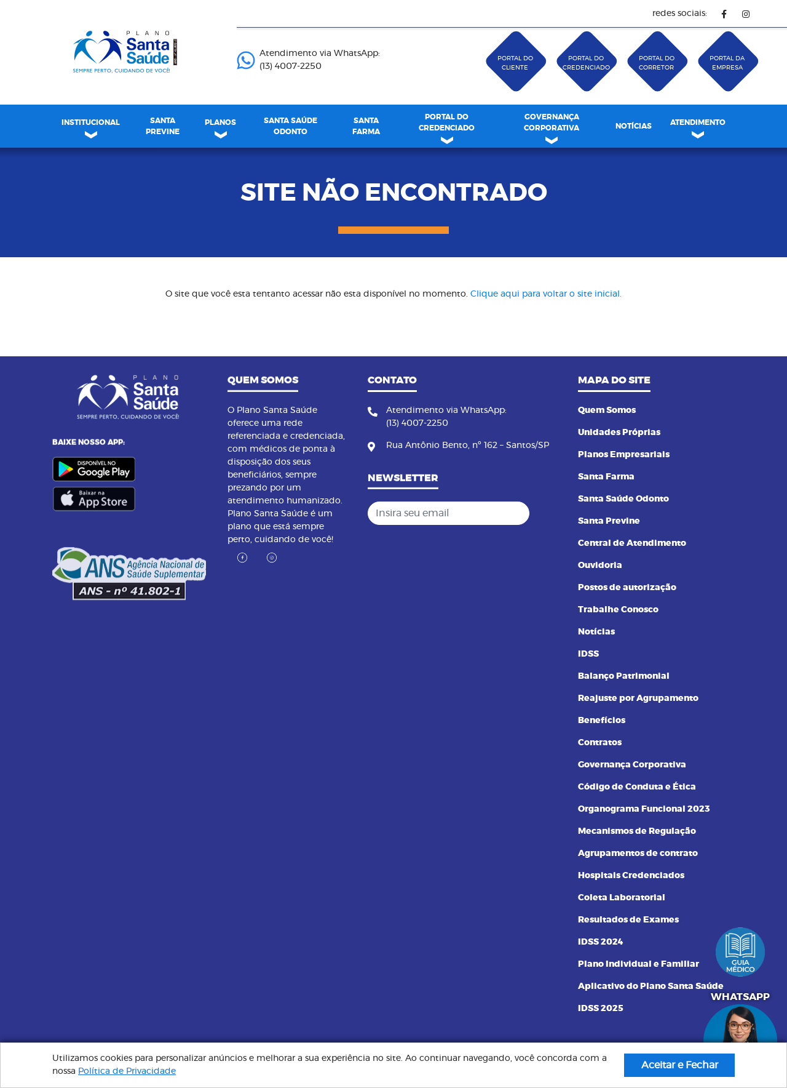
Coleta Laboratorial (621, 898)
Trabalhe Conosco (618, 610)
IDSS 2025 (600, 1008)
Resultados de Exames (628, 920)
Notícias (596, 632)
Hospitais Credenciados (631, 875)
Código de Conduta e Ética (637, 787)
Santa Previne (609, 521)
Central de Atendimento (632, 543)
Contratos (600, 742)
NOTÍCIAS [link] (633, 126)
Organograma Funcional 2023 (644, 809)
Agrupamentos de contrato (638, 853)
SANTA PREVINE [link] (163, 126)
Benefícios (601, 720)
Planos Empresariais (624, 454)
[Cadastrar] (547, 513)
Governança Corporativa (632, 765)
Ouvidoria (600, 565)
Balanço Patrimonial (624, 676)
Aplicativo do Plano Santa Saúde (651, 986)
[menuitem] (162, 126)
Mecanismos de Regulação (637, 831)
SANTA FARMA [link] (366, 126)
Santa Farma (606, 477)
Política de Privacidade (127, 1071)
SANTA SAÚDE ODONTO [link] (290, 126)
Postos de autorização (627, 587)
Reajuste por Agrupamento (638, 698)
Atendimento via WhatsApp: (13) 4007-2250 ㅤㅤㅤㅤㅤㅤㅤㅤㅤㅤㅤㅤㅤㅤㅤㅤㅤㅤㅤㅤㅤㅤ (308, 60)
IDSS (588, 654)
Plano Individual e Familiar (638, 964)
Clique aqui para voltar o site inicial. (546, 294)
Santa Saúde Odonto (623, 499)
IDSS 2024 (600, 942)
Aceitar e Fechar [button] (679, 1065)
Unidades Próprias (619, 432)
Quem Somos (607, 410)
